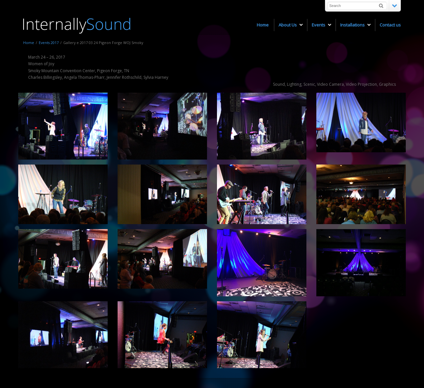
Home (28, 42)
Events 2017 (49, 42)
